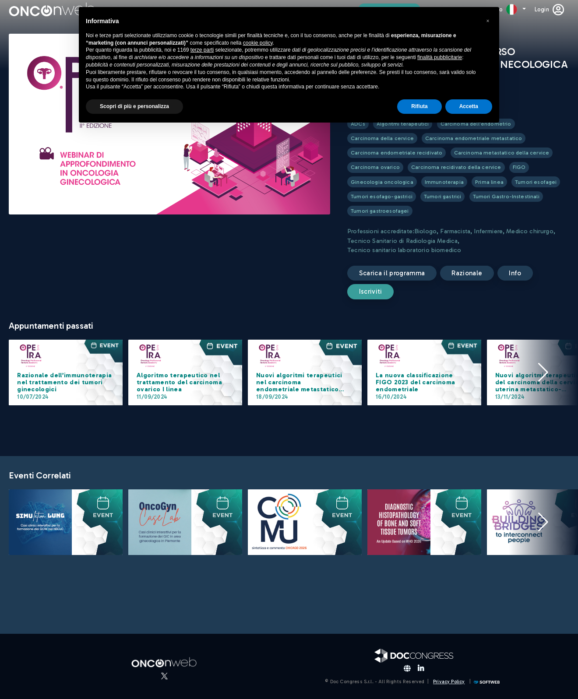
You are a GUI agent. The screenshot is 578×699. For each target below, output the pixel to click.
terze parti (202, 50)
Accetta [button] (468, 106)
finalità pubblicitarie (439, 57)
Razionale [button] (466, 273)
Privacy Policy (449, 682)
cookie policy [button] (258, 43)
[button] (543, 372)
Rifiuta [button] (419, 106)
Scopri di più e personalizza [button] (134, 106)
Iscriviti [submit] (370, 291)
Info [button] (515, 273)
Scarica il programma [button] (392, 273)
